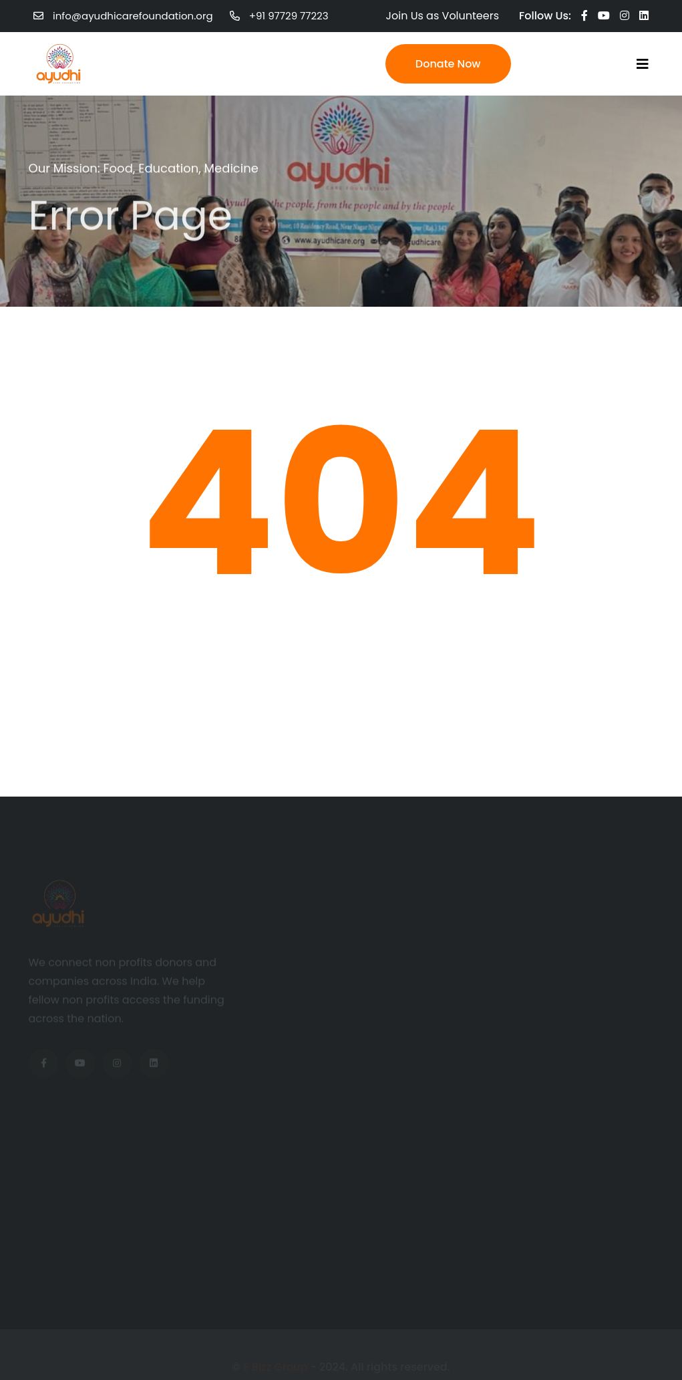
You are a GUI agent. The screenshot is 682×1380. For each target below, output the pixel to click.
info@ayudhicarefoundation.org (133, 16)
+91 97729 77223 (289, 16)
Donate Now (448, 64)
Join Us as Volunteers (443, 15)
